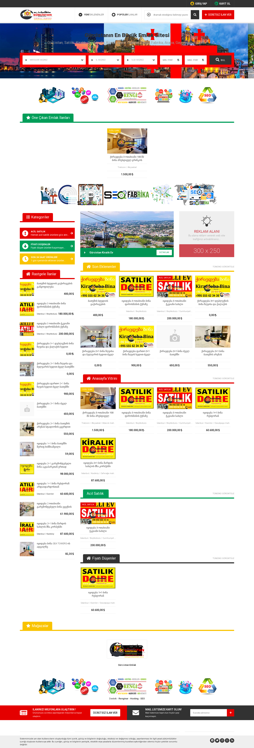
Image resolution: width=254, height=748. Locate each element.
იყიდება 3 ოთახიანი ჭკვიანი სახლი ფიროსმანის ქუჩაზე (174, 302)
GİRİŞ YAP (198, 3)
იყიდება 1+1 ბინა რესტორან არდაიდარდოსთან (213, 414)
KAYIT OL (222, 3)
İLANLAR (124, 15)
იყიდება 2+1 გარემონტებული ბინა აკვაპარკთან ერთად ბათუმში (54, 466)
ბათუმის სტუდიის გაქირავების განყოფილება (98, 302)
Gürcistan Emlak (127, 665)
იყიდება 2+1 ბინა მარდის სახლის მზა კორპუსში (98, 465)
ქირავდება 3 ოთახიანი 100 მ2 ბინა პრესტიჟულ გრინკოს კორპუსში (127, 158)
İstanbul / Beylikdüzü (47, 314)
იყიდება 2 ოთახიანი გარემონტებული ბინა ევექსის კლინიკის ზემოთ (54, 506)
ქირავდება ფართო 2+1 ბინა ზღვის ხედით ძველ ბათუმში (136, 353)
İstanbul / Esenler (45, 494)
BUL (220, 59)
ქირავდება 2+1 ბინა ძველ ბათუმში (174, 353)
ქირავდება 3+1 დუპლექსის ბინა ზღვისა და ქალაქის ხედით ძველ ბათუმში (55, 346)
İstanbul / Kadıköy (45, 534)
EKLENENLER (91, 15)
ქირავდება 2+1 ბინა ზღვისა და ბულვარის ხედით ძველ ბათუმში (98, 353)
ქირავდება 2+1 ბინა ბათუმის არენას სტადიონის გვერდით (212, 353)
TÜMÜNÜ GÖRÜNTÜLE (223, 267)
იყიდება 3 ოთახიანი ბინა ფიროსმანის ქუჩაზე (136, 302)
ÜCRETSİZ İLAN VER (218, 14)
